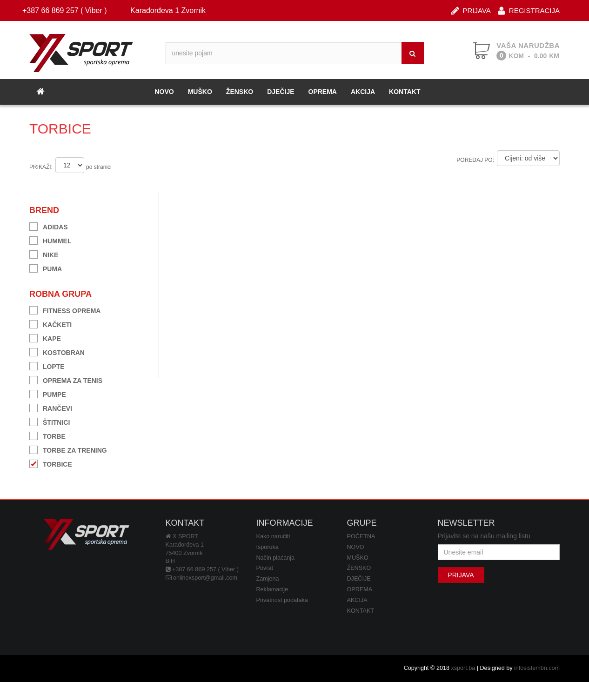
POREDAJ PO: (475, 160)
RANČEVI (50, 407)
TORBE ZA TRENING (68, 449)
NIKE (43, 253)
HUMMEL (50, 239)
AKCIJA (363, 91)
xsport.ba (463, 668)
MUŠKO (200, 91)
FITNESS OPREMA (64, 309)
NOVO (164, 91)
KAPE (45, 337)
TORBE (47, 435)
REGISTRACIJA (529, 10)
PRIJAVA (471, 10)
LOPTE (47, 365)
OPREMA (322, 91)
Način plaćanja (275, 558)
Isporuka (267, 547)
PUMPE (47, 393)
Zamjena (267, 578)
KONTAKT (404, 91)
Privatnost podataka (282, 600)
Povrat (264, 568)
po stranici (99, 167)
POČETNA (361, 536)
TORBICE (50, 463)
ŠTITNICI (49, 421)
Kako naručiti (273, 536)
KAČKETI (50, 323)
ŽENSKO (239, 91)
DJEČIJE (280, 91)
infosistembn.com (537, 668)
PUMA (45, 267)
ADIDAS (48, 225)
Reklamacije (272, 589)
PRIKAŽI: (41, 167)
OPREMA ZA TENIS (65, 379)
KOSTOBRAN (57, 351)
